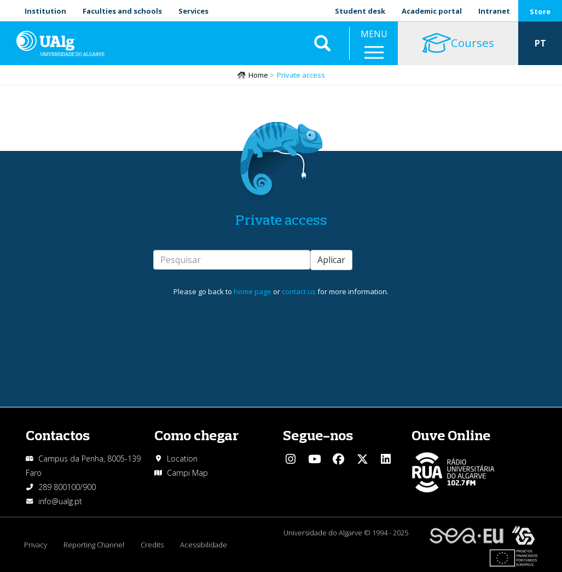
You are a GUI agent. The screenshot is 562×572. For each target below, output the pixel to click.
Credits (152, 545)
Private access (281, 220)
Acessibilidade (203, 545)
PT (540, 44)
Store (540, 11)
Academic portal (432, 11)
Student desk (360, 11)
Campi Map (187, 473)
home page (252, 291)
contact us (299, 291)
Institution (45, 11)
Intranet (494, 11)
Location (182, 458)
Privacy (35, 545)
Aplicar (331, 260)
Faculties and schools (122, 11)
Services (193, 11)
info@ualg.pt (60, 501)
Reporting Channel (93, 545)
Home (258, 75)
